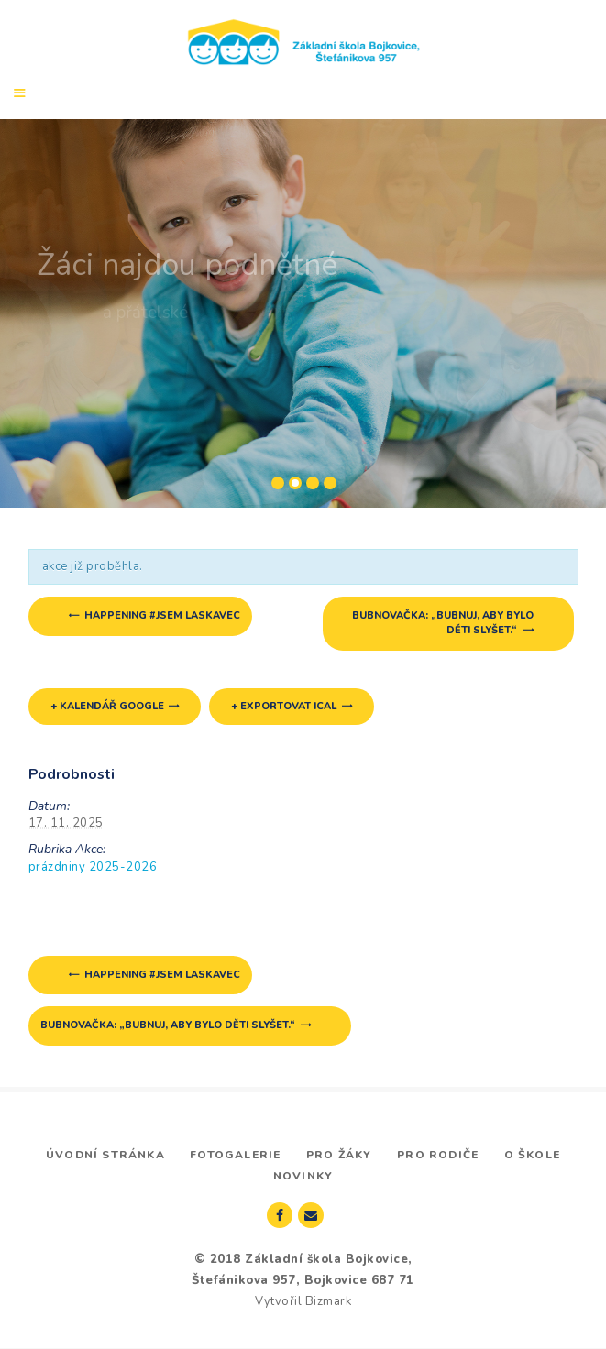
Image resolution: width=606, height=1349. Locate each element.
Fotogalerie (235, 1154)
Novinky (303, 1175)
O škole (532, 1154)
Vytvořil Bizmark (303, 1301)
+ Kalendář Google (107, 706)
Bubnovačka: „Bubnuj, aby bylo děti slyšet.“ (443, 623)
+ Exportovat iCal (283, 706)
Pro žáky (339, 1154)
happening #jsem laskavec (161, 615)
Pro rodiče (438, 1154)
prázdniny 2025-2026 (93, 867)
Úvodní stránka (105, 1154)
